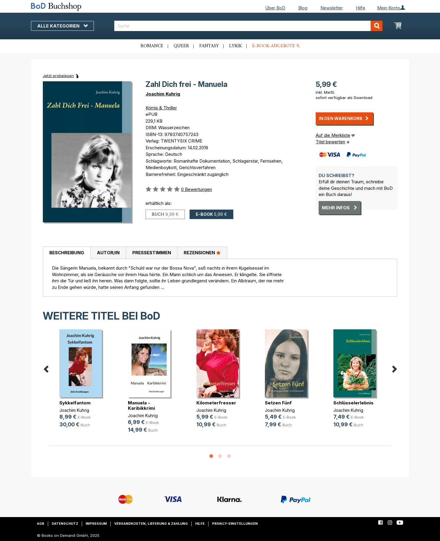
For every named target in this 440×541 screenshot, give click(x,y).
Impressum (96, 523)
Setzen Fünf (278, 403)
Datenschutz (65, 523)
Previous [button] (46, 368)
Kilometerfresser (216, 403)
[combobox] (248, 26)
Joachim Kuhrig (163, 94)
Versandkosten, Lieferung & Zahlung (151, 523)
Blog (302, 8)
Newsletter (331, 8)
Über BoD (275, 8)
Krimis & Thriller (161, 108)
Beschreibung (66, 252)
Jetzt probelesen (58, 75)
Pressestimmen (151, 252)
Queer (181, 46)
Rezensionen (202, 252)
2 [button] (220, 456)
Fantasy (209, 46)
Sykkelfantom (75, 403)
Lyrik (235, 46)
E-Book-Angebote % (276, 46)
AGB (40, 523)
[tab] (66, 253)
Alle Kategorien (62, 26)
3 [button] (229, 456)
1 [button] (211, 456)
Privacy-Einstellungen (235, 523)
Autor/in (108, 252)
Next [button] (394, 368)
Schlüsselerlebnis (353, 403)
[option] (83, 383)
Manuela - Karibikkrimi (141, 405)
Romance (152, 46)
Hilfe (360, 8)
